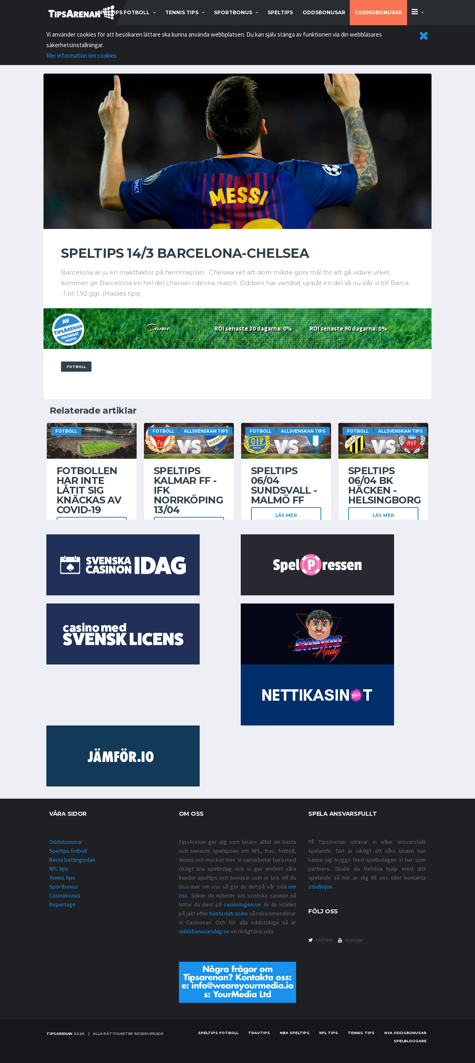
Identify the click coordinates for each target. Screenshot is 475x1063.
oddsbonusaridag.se (204, 931)
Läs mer (286, 515)
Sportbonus (63, 886)
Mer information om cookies (81, 55)
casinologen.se (242, 904)
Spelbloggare (410, 1041)
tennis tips (181, 12)
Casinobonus (65, 895)
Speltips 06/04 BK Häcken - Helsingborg (384, 485)
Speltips (280, 12)
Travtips (259, 1032)
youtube (350, 940)
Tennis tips (62, 877)
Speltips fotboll (68, 850)
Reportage (62, 904)
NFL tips (58, 868)
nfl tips (328, 1032)
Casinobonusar (378, 12)
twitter (320, 940)
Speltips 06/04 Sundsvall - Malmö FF (284, 485)
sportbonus (233, 12)
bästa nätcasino (228, 913)
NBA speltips (294, 1032)
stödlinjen (320, 886)
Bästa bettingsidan (72, 859)
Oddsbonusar (324, 12)
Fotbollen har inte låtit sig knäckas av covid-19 (89, 490)
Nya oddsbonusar (405, 1032)
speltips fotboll (123, 12)
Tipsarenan (59, 1033)
